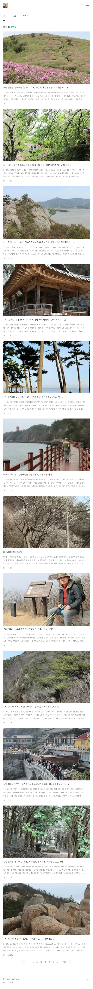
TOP (87, 980)
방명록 (25, 16)
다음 (70, 962)
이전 (23, 962)
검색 (81, 5)
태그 (14, 16)
